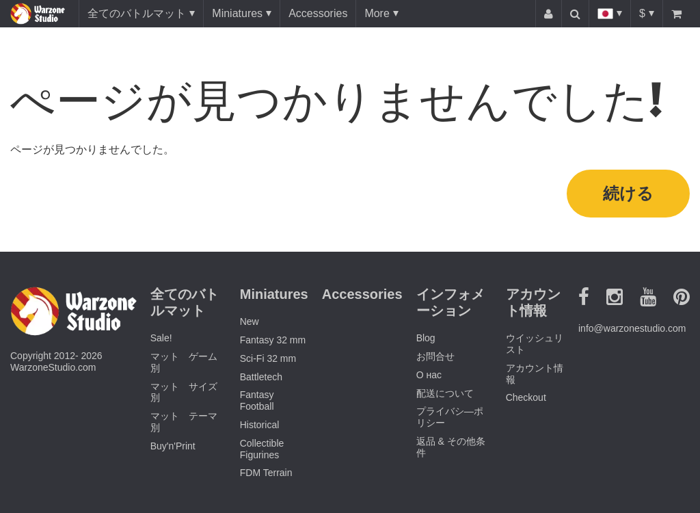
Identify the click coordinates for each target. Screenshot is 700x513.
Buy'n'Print (173, 445)
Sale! (161, 337)
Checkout (526, 397)
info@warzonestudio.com (632, 328)
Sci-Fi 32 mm (268, 358)
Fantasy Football (257, 400)
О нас (429, 374)
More (376, 13)
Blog (425, 337)
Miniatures (237, 13)
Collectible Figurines (262, 449)
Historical (260, 424)
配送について (445, 393)
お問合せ (435, 356)
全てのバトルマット (137, 13)
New (249, 321)
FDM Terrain (266, 472)
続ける (628, 193)
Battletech (261, 376)
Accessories (317, 13)
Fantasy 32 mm (273, 339)
